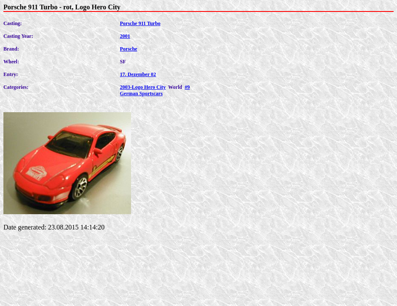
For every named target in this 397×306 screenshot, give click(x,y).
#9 (187, 87)
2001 (125, 36)
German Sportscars (141, 93)
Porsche (128, 49)
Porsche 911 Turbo (140, 23)
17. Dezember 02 (138, 74)
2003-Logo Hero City (143, 87)
